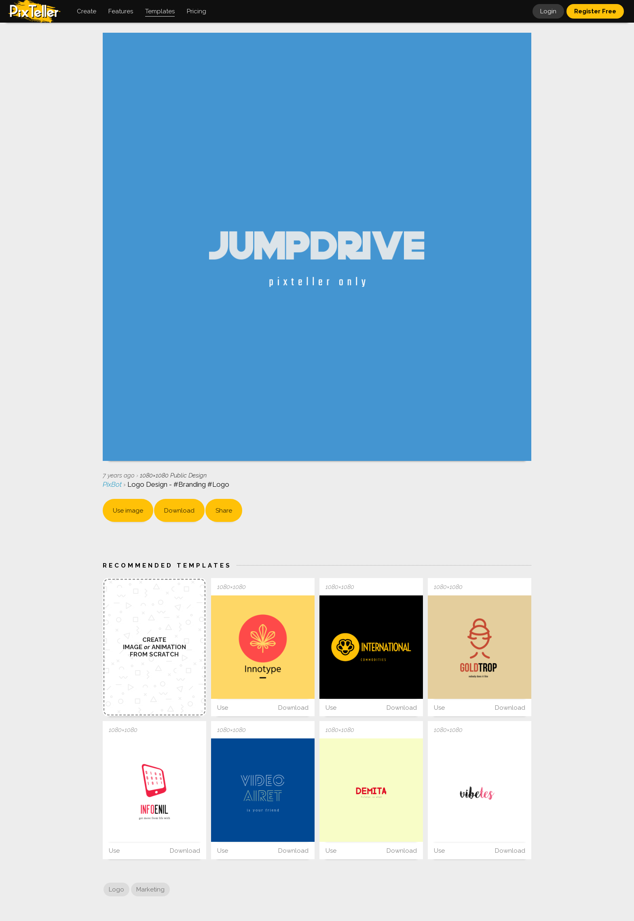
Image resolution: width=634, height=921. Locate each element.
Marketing (150, 889)
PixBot (113, 484)
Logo (116, 889)
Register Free (595, 11)
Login (548, 11)
